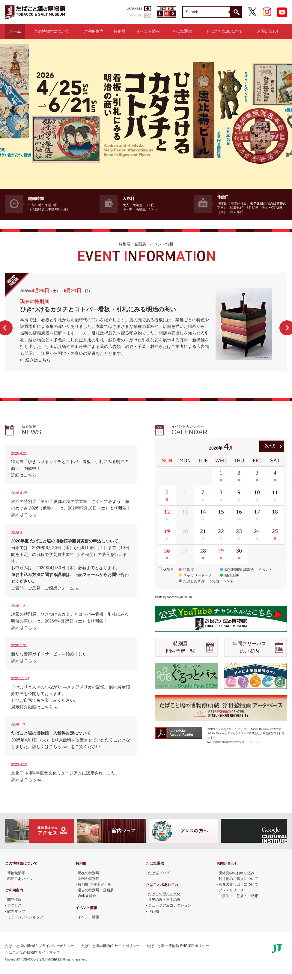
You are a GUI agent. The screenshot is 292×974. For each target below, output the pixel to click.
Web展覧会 (87, 896)
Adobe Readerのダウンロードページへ (237, 742)
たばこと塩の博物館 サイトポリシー (110, 946)
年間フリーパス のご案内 (249, 647)
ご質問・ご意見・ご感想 (238, 896)
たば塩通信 (182, 31)
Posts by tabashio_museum (173, 597)
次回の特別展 (88, 879)
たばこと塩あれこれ (224, 31)
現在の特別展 (88, 873)
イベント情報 (148, 31)
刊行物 (153, 911)
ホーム (15, 31)
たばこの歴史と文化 (164, 894)
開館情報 (14, 900)
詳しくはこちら (46, 746)
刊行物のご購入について (238, 879)
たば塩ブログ (159, 873)
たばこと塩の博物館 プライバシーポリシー (39, 946)
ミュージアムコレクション (169, 905)
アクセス (14, 905)
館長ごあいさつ (19, 879)
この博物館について (51, 31)
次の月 (270, 446)
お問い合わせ (268, 31)
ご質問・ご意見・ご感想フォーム (42, 588)
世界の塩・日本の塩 (164, 900)
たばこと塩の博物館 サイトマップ (32, 952)
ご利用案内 (93, 31)
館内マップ (16, 911)
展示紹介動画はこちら (32, 707)
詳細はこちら (23, 475)
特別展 (119, 31)
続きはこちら (38, 360)
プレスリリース (231, 890)
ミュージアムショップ (25, 917)
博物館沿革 (16, 873)
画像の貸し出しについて (238, 884)
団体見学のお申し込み (237, 873)
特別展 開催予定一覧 (180, 647)
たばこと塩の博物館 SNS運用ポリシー (178, 946)
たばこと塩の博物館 (35, 12)
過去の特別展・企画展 (96, 890)
